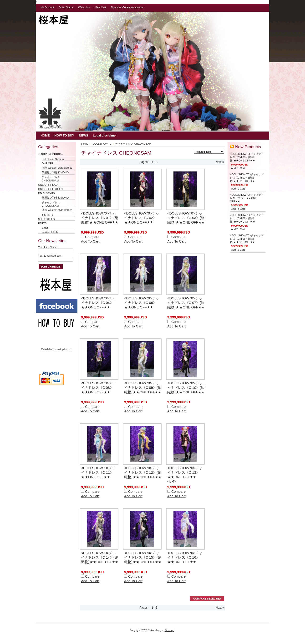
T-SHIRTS (47, 214)
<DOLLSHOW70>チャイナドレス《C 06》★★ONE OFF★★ (141, 302)
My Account (47, 7)
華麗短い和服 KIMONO (55, 172)
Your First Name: (47, 247)
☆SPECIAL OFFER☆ (52, 154)
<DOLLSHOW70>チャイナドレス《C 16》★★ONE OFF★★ (184, 557)
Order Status (66, 7)
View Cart (100, 7)
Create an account (132, 7)
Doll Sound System (53, 159)
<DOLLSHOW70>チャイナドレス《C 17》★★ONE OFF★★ (247, 198)
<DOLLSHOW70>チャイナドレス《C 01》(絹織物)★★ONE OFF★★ (99, 217)
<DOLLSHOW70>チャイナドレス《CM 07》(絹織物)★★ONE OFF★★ (247, 177)
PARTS (42, 223)
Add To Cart (90, 241)
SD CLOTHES (46, 219)
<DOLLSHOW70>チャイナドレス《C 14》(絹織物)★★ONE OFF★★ (99, 557)
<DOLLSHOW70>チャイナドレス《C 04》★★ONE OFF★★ (98, 302)
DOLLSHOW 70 (102, 143)
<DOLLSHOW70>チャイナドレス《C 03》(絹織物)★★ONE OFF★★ (185, 217)
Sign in (114, 7)
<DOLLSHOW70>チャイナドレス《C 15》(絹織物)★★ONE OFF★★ (142, 557)
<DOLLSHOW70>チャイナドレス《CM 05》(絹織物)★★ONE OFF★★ (247, 239)
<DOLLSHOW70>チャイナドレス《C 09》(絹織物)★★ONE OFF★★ (142, 387)
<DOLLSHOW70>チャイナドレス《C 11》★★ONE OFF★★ (98, 472)
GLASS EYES (50, 231)
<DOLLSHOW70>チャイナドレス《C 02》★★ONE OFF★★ (141, 217)
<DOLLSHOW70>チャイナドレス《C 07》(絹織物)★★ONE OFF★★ (185, 302)
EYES (45, 227)
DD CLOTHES (46, 193)
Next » (220, 162)
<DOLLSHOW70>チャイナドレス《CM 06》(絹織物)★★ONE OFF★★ (247, 218)
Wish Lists (84, 7)
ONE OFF (47, 163)
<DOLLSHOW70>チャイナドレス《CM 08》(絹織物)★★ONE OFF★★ (247, 157)
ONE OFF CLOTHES (50, 189)
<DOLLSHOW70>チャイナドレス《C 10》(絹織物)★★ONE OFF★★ (185, 387)
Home (84, 143)
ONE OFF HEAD (48, 184)
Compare (92, 237)
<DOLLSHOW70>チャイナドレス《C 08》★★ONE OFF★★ (98, 387)
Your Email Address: (49, 255)
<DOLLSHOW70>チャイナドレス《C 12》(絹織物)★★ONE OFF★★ (142, 472)
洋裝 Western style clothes (57, 167)
